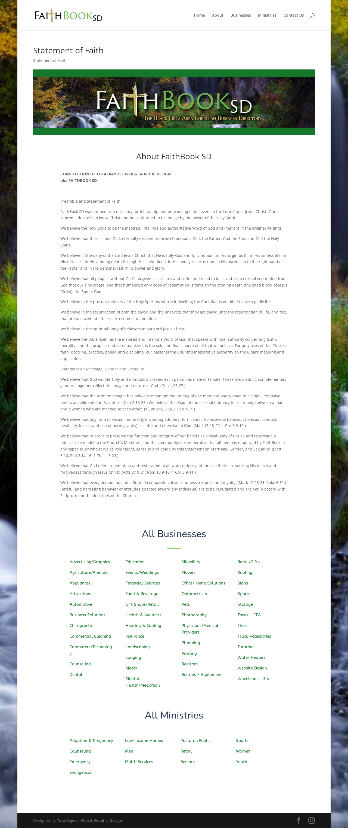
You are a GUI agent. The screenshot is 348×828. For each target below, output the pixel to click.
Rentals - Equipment (203, 674)
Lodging (135, 657)
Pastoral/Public (197, 740)
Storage (247, 604)
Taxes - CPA (251, 615)
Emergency (82, 761)
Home (199, 15)
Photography (196, 615)
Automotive (82, 604)
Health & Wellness (145, 615)
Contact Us (294, 15)
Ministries (267, 15)
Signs (245, 583)
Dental (78, 673)
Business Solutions (89, 615)
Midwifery (193, 563)
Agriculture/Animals (90, 573)
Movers (190, 573)
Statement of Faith (50, 60)
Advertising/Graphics (91, 562)
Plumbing (192, 642)
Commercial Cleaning (91, 636)
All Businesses (174, 534)
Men (131, 751)
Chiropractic (83, 625)
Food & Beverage (143, 594)
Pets (188, 604)
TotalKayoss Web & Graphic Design (89, 820)
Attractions (82, 594)
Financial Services (144, 583)
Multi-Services (141, 761)
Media (133, 667)
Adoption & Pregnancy (92, 740)
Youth (243, 761)
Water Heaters (253, 657)
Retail (188, 751)
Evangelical (82, 772)
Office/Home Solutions (204, 583)
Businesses (241, 15)
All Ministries (174, 716)
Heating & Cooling (144, 625)
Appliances (82, 583)
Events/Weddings (143, 573)
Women (245, 751)
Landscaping (139, 646)
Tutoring (247, 646)
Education (137, 563)
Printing (191, 652)
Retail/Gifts (250, 562)
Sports (246, 594)
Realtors (191, 663)
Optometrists (196, 594)
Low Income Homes (145, 740)
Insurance (136, 636)
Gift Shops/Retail (143, 604)
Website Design (254, 667)
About (217, 15)
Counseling (82, 663)
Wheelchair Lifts (254, 678)
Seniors (189, 761)
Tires (244, 625)
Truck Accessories (256, 636)
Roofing (247, 573)
